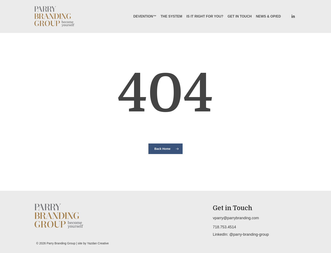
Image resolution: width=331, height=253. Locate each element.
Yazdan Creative (98, 243)
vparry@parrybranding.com (236, 218)
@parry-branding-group (249, 234)
